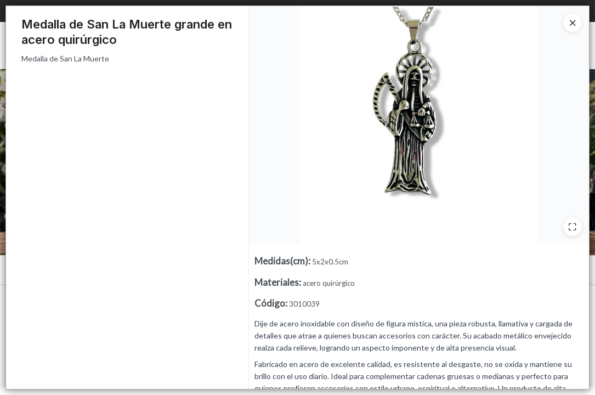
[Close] (572, 22)
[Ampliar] (572, 226)
